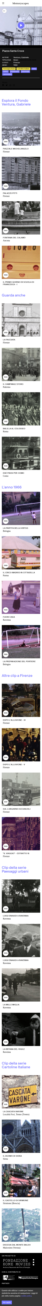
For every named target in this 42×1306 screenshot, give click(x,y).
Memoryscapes (20, 3)
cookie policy (26, 1296)
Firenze (16, 62)
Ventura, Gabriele (21, 57)
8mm (15, 60)
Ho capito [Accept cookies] (7, 1302)
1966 (15, 65)
